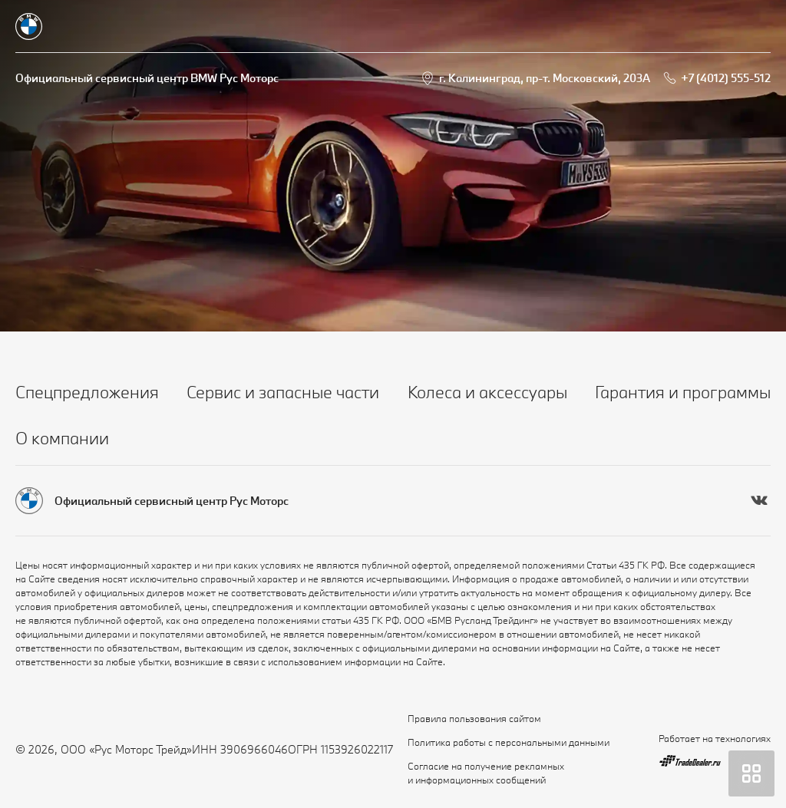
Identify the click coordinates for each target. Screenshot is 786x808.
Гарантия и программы (683, 392)
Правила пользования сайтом (474, 718)
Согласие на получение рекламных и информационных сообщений (486, 773)
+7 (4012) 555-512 (726, 78)
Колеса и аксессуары (487, 392)
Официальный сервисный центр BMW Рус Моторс (147, 78)
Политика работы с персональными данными (508, 742)
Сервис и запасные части (283, 392)
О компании (62, 438)
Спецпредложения (87, 392)
